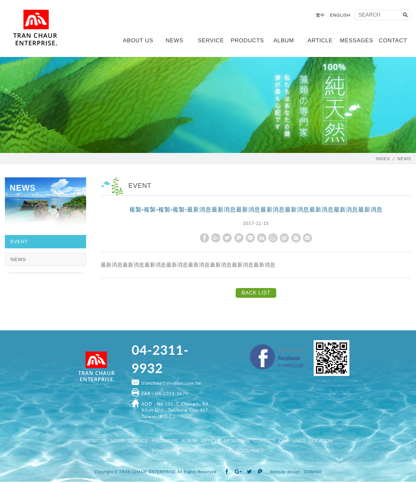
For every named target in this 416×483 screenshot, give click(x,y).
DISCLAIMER (250, 451)
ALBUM (284, 40)
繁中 (320, 15)
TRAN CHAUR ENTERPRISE (37, 29)
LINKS (299, 442)
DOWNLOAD (165, 451)
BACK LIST (255, 294)
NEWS (174, 40)
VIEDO (190, 451)
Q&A (284, 442)
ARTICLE (319, 40)
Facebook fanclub (308, 347)
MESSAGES (356, 40)
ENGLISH (340, 15)
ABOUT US (138, 40)
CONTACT (393, 40)
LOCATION (320, 442)
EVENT (19, 242)
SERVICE (211, 40)
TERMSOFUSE (216, 451)
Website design (285, 473)
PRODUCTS (247, 40)
